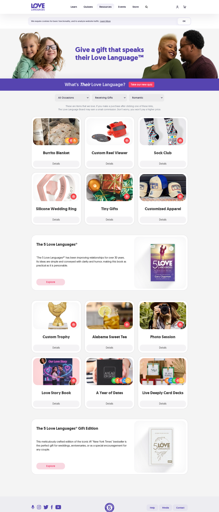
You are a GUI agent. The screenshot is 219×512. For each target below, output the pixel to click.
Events (122, 7)
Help (152, 507)
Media (165, 507)
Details (56, 164)
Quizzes (88, 7)
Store (135, 7)
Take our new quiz (141, 84)
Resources (105, 7)
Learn (74, 7)
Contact (180, 507)
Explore (50, 282)
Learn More (105, 21)
